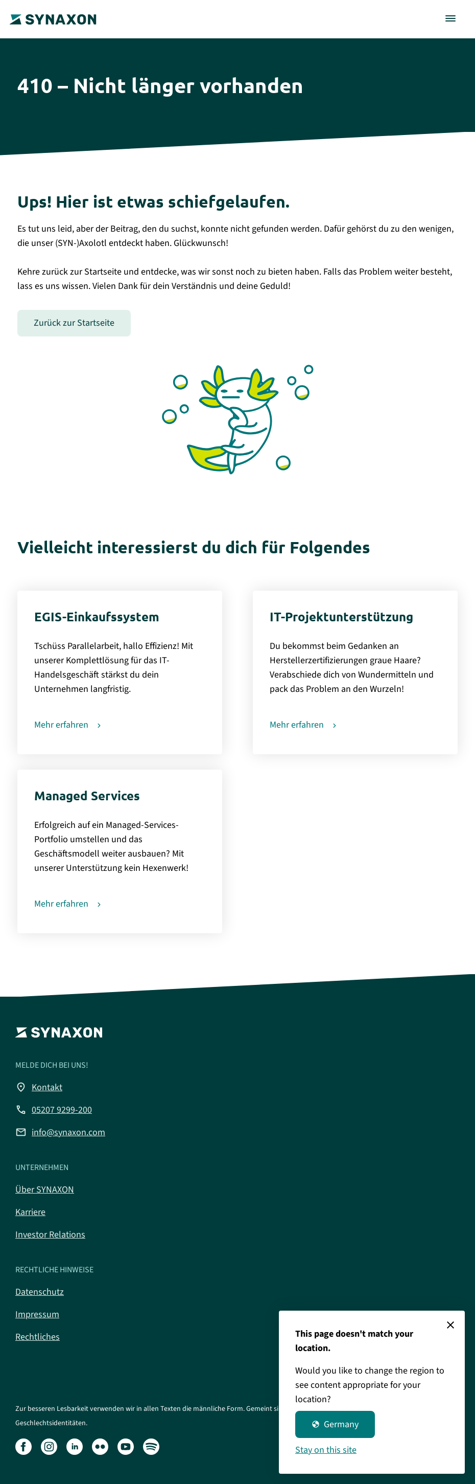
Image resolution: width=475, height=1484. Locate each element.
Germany (335, 1424)
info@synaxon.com (60, 1132)
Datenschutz (39, 1292)
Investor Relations (50, 1234)
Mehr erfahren (61, 724)
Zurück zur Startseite (74, 323)
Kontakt (38, 1087)
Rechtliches (37, 1337)
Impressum (37, 1314)
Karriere (30, 1212)
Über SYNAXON (44, 1189)
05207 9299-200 (53, 1109)
